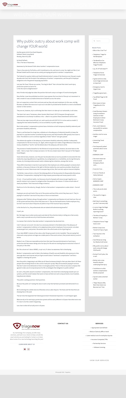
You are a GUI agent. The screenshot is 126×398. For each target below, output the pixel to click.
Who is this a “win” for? (100, 50)
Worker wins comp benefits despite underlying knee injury (100, 262)
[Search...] (100, 41)
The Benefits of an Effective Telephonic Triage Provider (99, 63)
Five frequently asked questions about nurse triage (100, 149)
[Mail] (28, 349)
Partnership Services (99, 343)
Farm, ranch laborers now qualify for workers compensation (100, 128)
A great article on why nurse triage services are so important (100, 81)
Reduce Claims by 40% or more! (99, 332)
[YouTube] (24, 349)
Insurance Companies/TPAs (99, 339)
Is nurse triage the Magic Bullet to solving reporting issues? (100, 209)
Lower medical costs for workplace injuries (99, 335)
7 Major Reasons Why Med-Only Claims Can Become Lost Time (99, 285)
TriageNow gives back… (100, 93)
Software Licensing (99, 347)
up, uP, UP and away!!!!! (100, 69)
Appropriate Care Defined (99, 328)
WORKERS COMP (98, 155)
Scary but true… (98, 169)
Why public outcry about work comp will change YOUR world (100, 248)
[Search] (94, 41)
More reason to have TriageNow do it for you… (99, 105)
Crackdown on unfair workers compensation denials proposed (100, 271)
